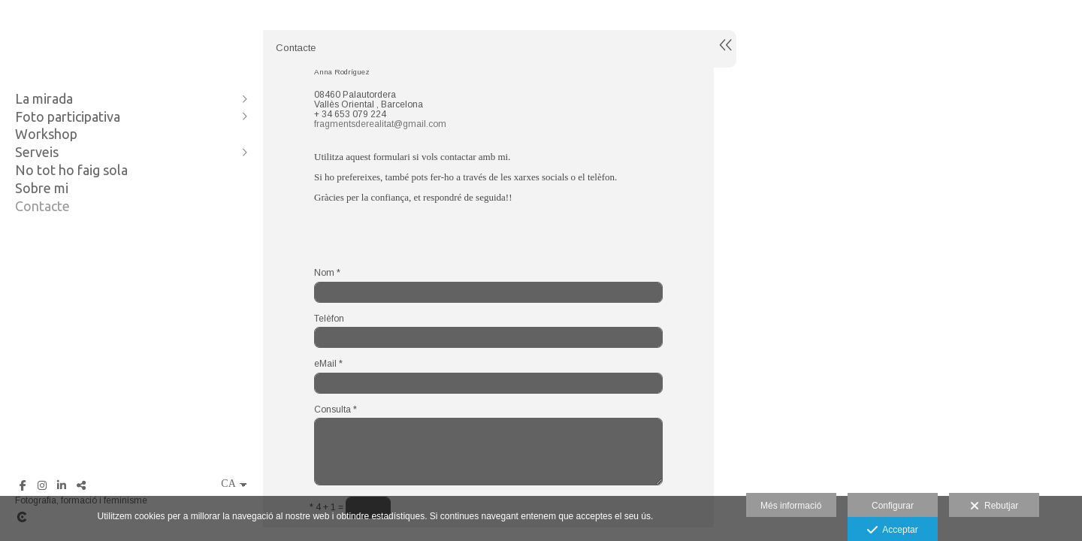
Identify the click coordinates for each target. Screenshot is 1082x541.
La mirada (44, 98)
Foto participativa (67, 116)
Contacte (42, 205)
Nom (327, 273)
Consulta (335, 410)
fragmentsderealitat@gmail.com (380, 124)
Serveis (37, 151)
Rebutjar (994, 506)
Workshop (46, 133)
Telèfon (329, 319)
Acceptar (892, 530)
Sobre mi (41, 187)
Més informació (790, 505)
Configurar (893, 505)
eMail (328, 364)
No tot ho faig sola (71, 169)
